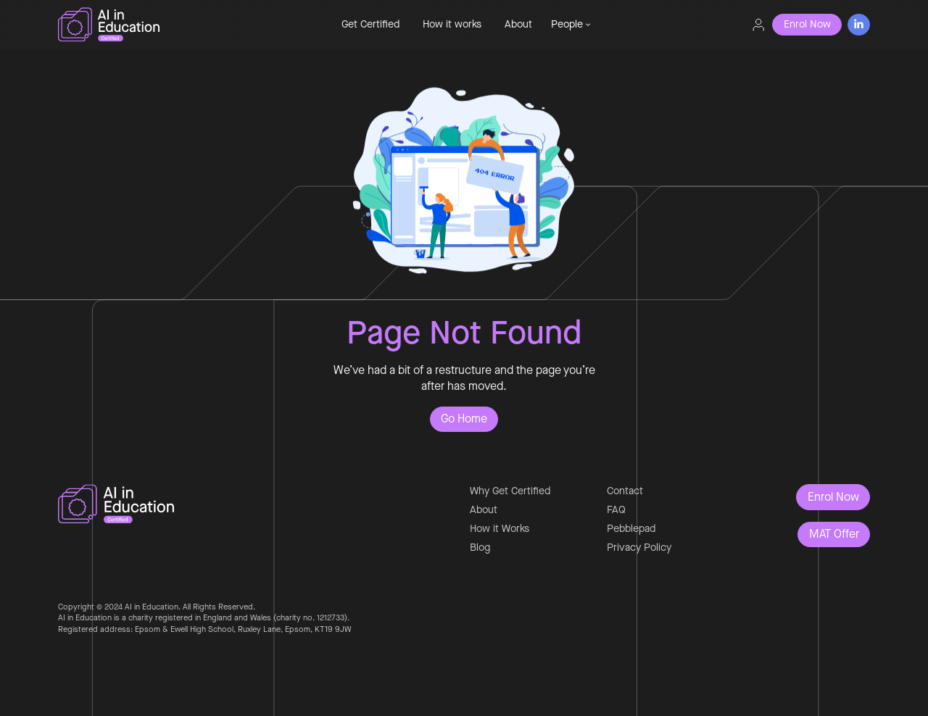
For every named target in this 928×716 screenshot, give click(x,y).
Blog (480, 547)
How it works (452, 24)
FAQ (616, 510)
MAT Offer (834, 533)
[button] (570, 24)
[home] (170, 24)
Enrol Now (833, 496)
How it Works (499, 529)
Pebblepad (631, 529)
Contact (625, 491)
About (518, 24)
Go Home (464, 418)
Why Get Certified (510, 491)
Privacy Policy (639, 547)
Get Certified (370, 24)
